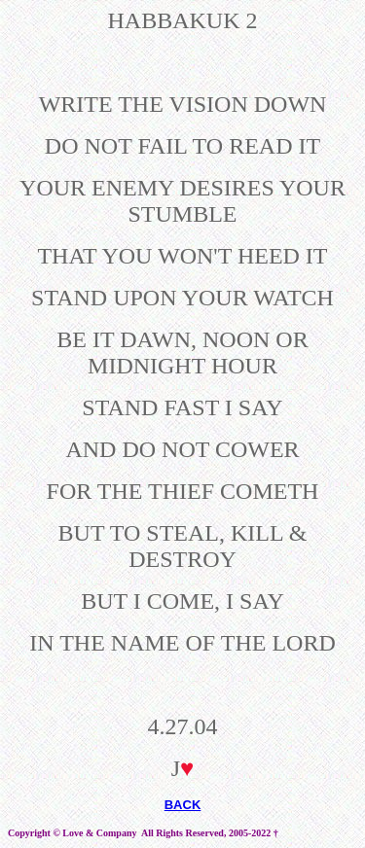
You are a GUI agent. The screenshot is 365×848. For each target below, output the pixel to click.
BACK (182, 804)
